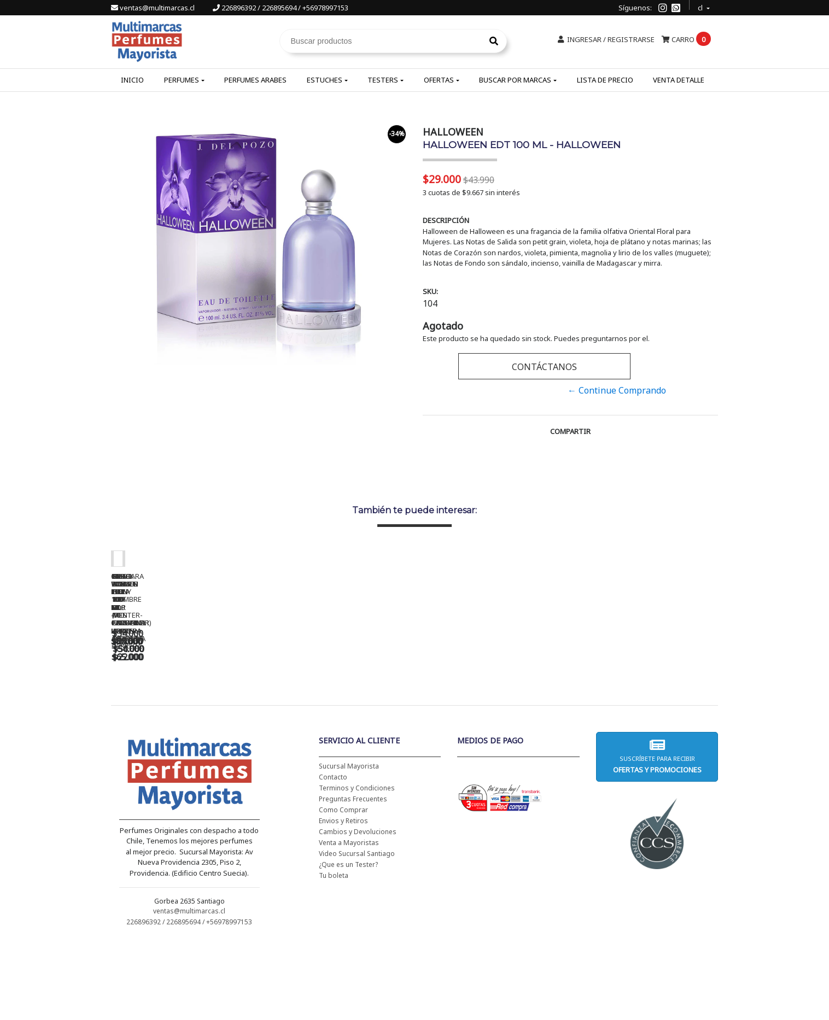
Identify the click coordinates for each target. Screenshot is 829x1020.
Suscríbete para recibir (656, 834)
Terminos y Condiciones (357, 866)
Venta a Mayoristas (349, 920)
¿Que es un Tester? (348, 942)
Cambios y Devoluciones (357, 910)
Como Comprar (343, 888)
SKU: (430, 291)
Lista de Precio (605, 80)
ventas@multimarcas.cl (153, 8)
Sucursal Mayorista (349, 844)
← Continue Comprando (617, 390)
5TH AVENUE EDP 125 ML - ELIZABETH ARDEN (647, 717)
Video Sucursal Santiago (357, 931)
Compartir (570, 431)
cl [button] (701, 6)
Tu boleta (333, 953)
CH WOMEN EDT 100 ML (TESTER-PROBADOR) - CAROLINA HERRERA (341, 721)
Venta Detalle (678, 80)
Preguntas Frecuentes (353, 877)
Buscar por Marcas (515, 80)
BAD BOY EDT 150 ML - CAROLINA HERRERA (494, 717)
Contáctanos (544, 367)
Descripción (446, 220)
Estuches (324, 80)
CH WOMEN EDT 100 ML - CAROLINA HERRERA (187, 717)
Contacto (333, 855)
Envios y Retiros (343, 899)
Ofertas (439, 80)
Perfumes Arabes (255, 80)
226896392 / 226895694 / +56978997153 (280, 8)
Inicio (132, 80)
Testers (382, 80)
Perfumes (181, 80)
